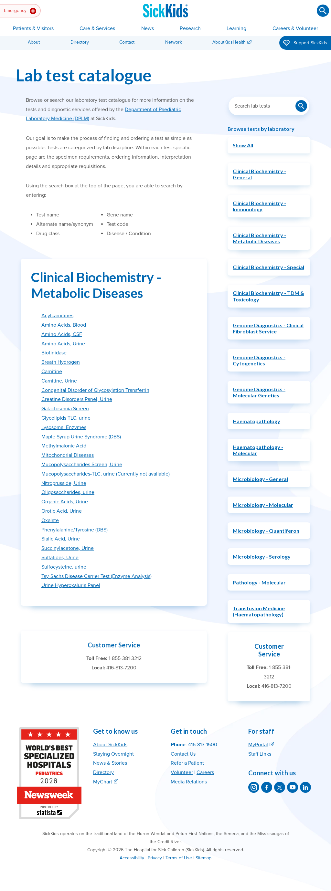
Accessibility (132, 858)
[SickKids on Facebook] (266, 787)
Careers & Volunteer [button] (295, 28)
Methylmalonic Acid (63, 446)
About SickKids (110, 744)
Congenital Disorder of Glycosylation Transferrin (95, 390)
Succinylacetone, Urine (67, 548)
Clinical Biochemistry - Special (268, 267)
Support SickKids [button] (305, 43)
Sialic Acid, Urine (60, 539)
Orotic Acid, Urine (61, 511)
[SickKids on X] (279, 787)
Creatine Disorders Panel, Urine (76, 399)
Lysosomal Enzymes (63, 427)
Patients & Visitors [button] (33, 28)
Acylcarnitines (57, 315)
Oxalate (50, 520)
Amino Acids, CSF (61, 334)
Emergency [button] (20, 11)
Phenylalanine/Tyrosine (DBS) (74, 530)
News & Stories (110, 763)
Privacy (155, 858)
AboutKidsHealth (229, 42)
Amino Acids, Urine (63, 344)
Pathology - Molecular (259, 582)
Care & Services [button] (97, 28)
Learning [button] (236, 28)
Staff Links (259, 754)
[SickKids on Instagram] (253, 787)
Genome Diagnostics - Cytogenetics (259, 360)
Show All (243, 145)
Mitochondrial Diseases (67, 455)
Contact (126, 42)
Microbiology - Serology (262, 556)
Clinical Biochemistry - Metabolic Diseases (259, 238)
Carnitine (51, 371)
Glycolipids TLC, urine (66, 418)
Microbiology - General (260, 479)
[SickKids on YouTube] (292, 787)
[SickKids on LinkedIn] (305, 787)
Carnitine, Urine (59, 381)
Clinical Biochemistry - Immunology (259, 206)
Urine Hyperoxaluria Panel (70, 585)
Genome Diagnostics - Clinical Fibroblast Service (268, 328)
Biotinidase (54, 353)
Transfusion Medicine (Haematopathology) (259, 611)
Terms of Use (179, 858)
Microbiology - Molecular (263, 505)
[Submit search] (323, 11)
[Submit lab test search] (301, 106)
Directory (79, 42)
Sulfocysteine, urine (63, 567)
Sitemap (203, 858)
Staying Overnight (113, 754)
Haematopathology (256, 421)
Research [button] (190, 28)
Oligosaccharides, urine (67, 492)
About (34, 42)
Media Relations (189, 782)
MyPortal (258, 744)
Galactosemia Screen (65, 408)
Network (173, 42)
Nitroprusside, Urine (63, 483)
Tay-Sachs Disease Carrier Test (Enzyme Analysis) (96, 576)
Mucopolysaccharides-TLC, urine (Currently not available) (105, 474)
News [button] (147, 28)
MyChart (102, 782)
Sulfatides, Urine (60, 557)
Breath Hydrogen (60, 362)
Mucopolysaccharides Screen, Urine (81, 464)
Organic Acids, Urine (64, 501)
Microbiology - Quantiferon (266, 531)
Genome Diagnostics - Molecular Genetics (259, 392)
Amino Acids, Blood (63, 325)
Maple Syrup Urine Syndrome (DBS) (81, 437)
